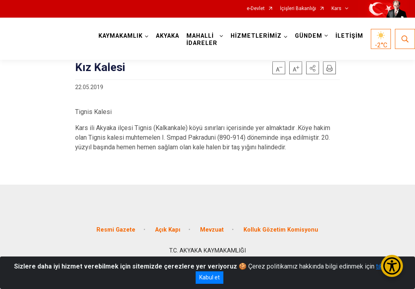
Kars (336, 8)
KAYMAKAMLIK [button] (120, 36)
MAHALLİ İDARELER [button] (201, 40)
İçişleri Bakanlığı (298, 8)
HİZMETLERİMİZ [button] (256, 36)
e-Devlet (256, 8)
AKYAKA (167, 36)
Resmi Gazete (115, 229)
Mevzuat (212, 229)
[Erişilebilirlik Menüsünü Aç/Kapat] (392, 266)
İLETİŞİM (349, 36)
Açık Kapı (167, 229)
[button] (312, 67)
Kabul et (209, 277)
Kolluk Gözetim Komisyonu (280, 229)
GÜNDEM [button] (308, 36)
